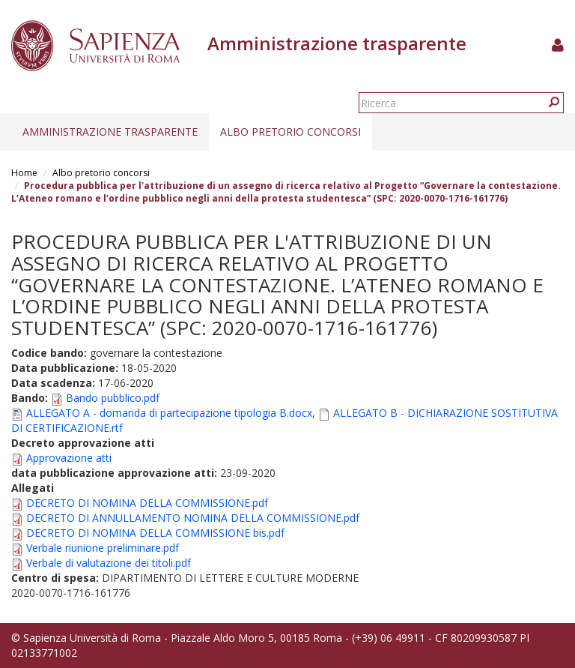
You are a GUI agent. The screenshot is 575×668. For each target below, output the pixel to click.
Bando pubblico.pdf (112, 398)
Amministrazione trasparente (110, 131)
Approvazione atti (69, 458)
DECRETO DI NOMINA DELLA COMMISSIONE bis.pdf (155, 533)
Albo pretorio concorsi (290, 131)
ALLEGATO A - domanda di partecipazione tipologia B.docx (169, 413)
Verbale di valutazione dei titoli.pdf (108, 563)
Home (24, 172)
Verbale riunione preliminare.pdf (102, 548)
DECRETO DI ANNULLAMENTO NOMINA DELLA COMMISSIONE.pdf (192, 518)
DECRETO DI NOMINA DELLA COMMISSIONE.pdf (147, 503)
